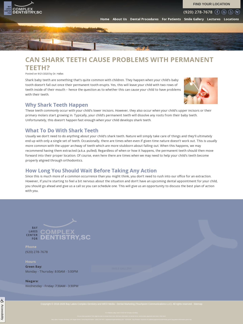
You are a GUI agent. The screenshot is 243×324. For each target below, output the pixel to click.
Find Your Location (211, 4)
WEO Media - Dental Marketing (118, 303)
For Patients (171, 19)
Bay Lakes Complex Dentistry (81, 303)
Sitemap (198, 303)
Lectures (213, 19)
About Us (120, 19)
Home (104, 19)
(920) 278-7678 (197, 12)
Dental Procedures (144, 19)
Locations (231, 19)
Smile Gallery (194, 19)
